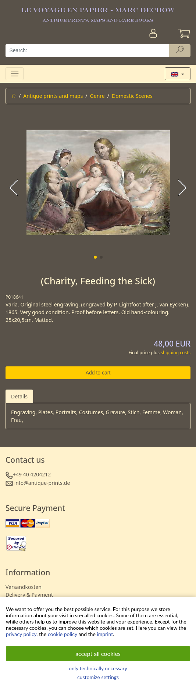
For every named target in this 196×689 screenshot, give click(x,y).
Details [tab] (19, 396)
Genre (97, 95)
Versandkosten (24, 586)
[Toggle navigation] (15, 73)
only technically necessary (98, 668)
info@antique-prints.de (42, 482)
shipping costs (175, 352)
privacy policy (21, 634)
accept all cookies (98, 653)
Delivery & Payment (29, 594)
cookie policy (62, 634)
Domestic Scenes (132, 95)
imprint (105, 634)
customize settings (98, 677)
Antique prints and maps (53, 95)
